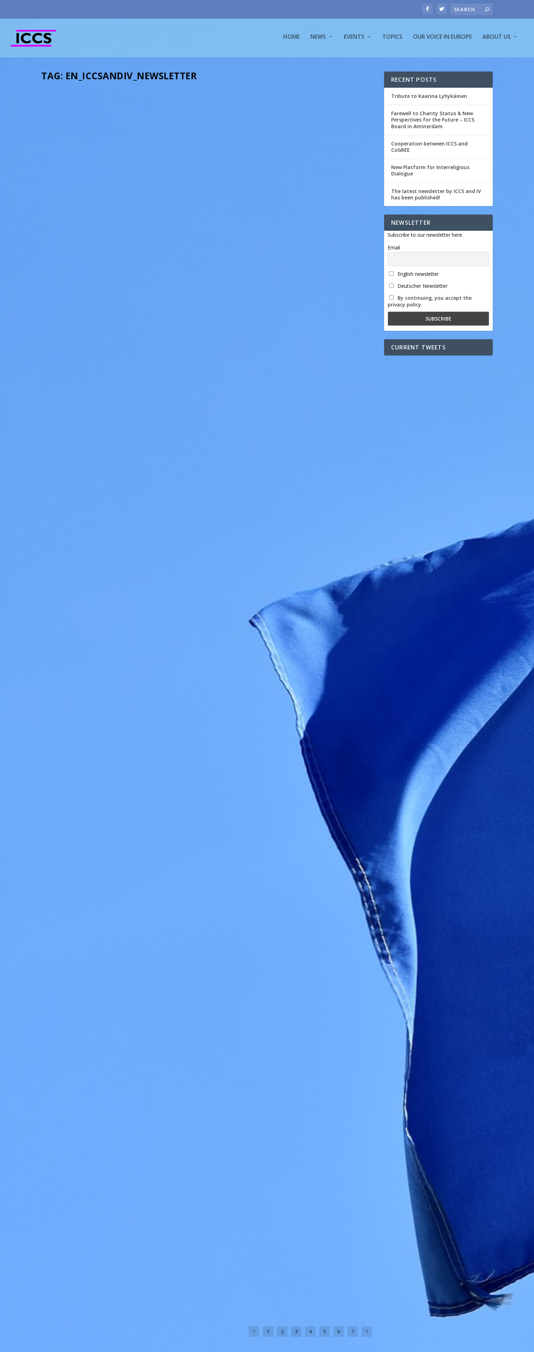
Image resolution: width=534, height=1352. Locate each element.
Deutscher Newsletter (418, 289)
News (318, 40)
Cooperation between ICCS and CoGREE (429, 149)
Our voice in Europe (442, 40)
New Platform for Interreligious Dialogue (430, 173)
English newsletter (414, 277)
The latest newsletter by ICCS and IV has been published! (436, 197)
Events (354, 40)
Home (291, 40)
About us (497, 40)
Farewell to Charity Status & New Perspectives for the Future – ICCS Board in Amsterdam (432, 122)
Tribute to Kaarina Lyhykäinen (429, 99)
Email (394, 250)
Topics (392, 40)
